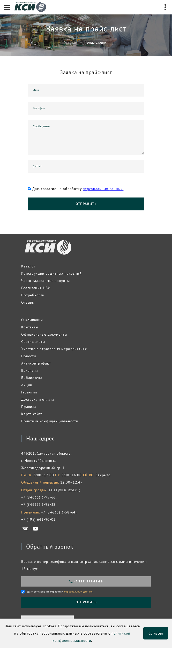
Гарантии (29, 392)
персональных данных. (103, 188)
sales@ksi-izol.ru (64, 490)
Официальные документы (44, 334)
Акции (26, 385)
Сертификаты (33, 341)
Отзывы (27, 302)
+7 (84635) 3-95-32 (38, 504)
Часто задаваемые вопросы (45, 280)
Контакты (29, 327)
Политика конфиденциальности (49, 421)
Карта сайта (32, 414)
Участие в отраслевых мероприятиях (54, 348)
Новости (28, 356)
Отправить (86, 204)
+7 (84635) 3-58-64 (58, 512)
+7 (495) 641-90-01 (38, 519)
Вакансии (29, 370)
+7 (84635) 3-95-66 (38, 497)
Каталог (28, 266)
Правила (28, 406)
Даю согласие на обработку (77, 188)
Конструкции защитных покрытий (51, 273)
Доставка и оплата (37, 399)
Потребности (32, 295)
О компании (32, 320)
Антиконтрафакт (36, 363)
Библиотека (31, 377)
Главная (70, 42)
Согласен (155, 633)
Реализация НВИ (35, 288)
